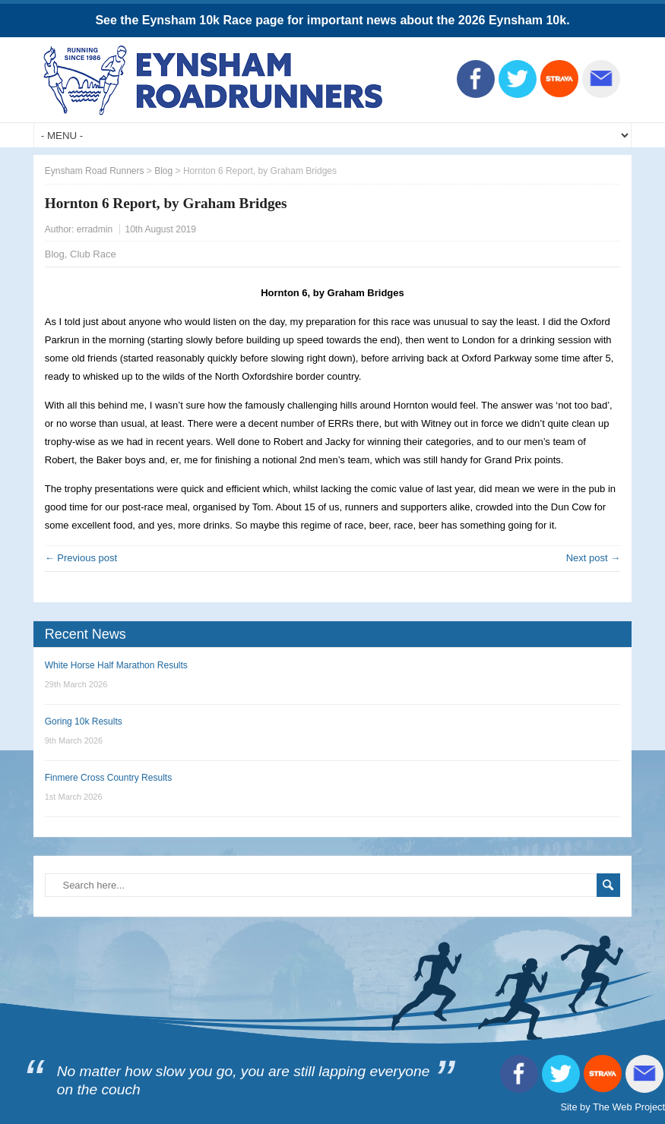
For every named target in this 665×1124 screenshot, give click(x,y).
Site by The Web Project (612, 1107)
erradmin (94, 229)
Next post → (593, 558)
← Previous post (81, 558)
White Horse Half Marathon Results (116, 665)
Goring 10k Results (83, 721)
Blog (55, 254)
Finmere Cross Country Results (108, 777)
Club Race (93, 254)
